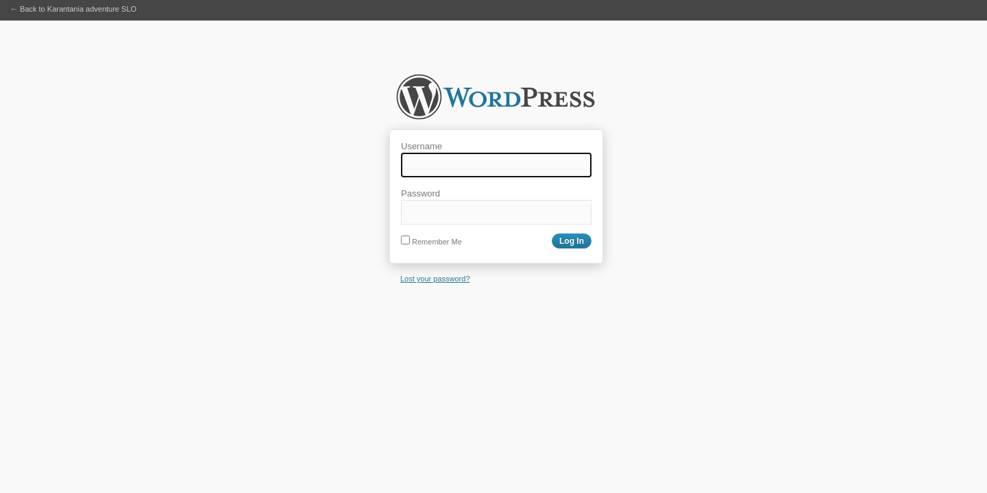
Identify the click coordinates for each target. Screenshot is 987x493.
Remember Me (431, 242)
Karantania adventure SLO (495, 101)
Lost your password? (435, 279)
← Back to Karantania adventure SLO (73, 9)
